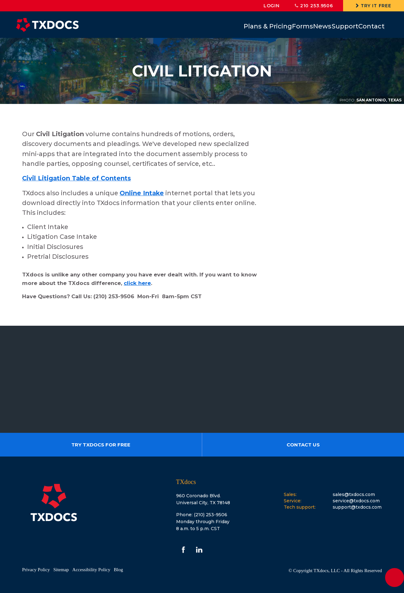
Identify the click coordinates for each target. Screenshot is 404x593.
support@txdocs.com (357, 507)
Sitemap (61, 569)
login (272, 6)
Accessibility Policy (91, 569)
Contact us (303, 445)
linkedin (199, 549)
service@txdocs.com (356, 501)
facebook (183, 549)
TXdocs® (47, 25)
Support (333, 26)
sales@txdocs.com (354, 494)
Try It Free (373, 6)
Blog (118, 569)
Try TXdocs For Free (100, 445)
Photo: (347, 100)
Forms (276, 26)
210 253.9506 (314, 6)
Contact (367, 26)
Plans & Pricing (234, 26)
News (303, 26)
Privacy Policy (36, 569)
